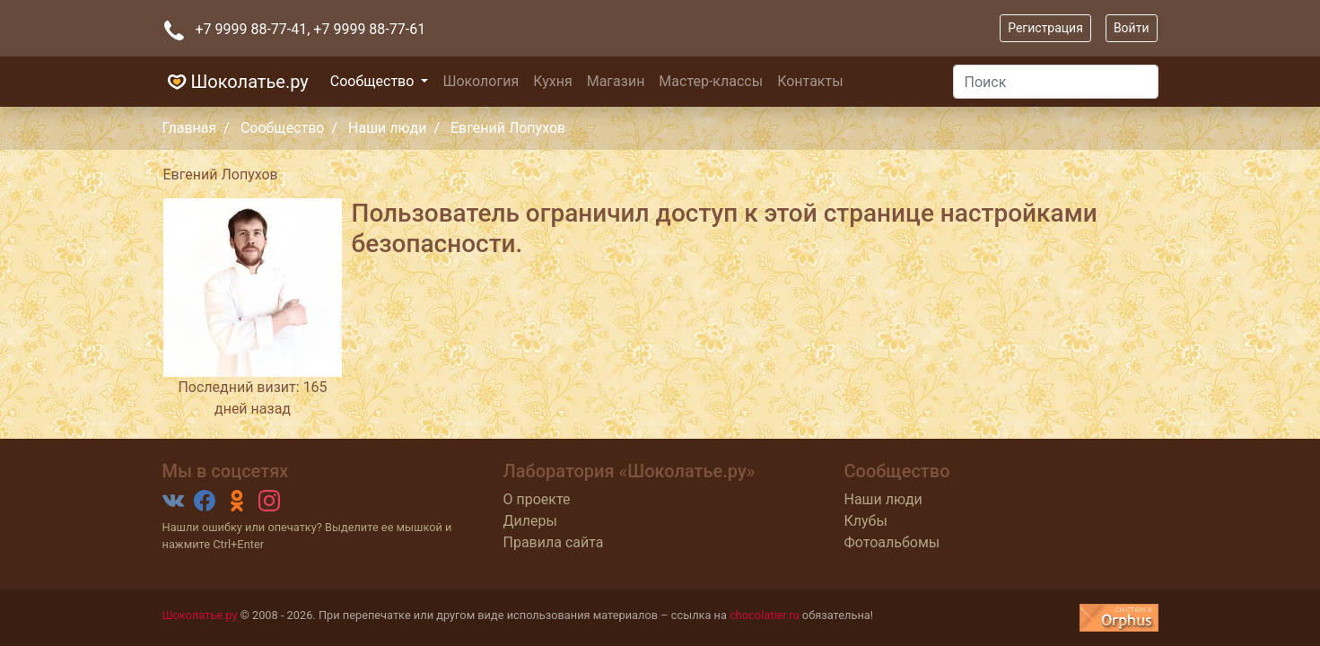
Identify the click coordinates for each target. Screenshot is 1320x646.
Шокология (480, 81)
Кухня (552, 81)
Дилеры (530, 520)
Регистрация (1045, 28)
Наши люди (387, 127)
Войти (1132, 28)
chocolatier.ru (765, 615)
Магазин (616, 81)
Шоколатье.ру (235, 82)
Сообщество (374, 81)
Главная (189, 127)
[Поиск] (1055, 82)
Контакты (810, 81)
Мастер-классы (711, 81)
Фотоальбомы (892, 542)
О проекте (537, 499)
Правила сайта (553, 542)
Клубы (865, 520)
